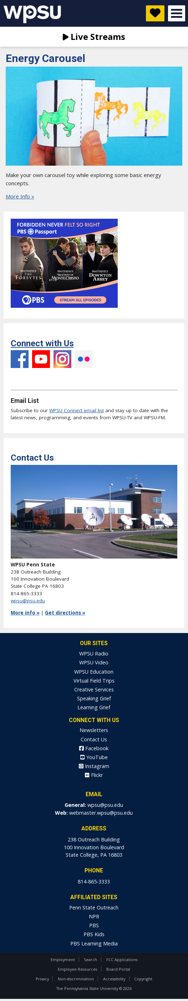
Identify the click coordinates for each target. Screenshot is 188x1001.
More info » (25, 613)
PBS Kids (94, 934)
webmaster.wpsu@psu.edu (101, 812)
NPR (94, 916)
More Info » (20, 196)
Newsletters (94, 730)
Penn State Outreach (93, 907)
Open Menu (176, 13)
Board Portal (118, 969)
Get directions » (65, 613)
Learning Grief (93, 707)
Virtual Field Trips (94, 680)
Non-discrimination (76, 978)
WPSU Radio (93, 653)
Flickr (84, 359)
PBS (94, 925)
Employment (63, 959)
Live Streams (94, 36)
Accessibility (114, 978)
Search (90, 959)
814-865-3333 (94, 881)
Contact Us (94, 739)
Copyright (143, 978)
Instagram (62, 359)
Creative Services (94, 689)
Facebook (20, 377)
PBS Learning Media (94, 943)
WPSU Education (93, 671)
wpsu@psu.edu (28, 600)
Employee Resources (77, 969)
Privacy (42, 978)
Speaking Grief (94, 698)
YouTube (41, 359)
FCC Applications (121, 959)
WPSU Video (93, 662)
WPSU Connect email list (76, 410)
